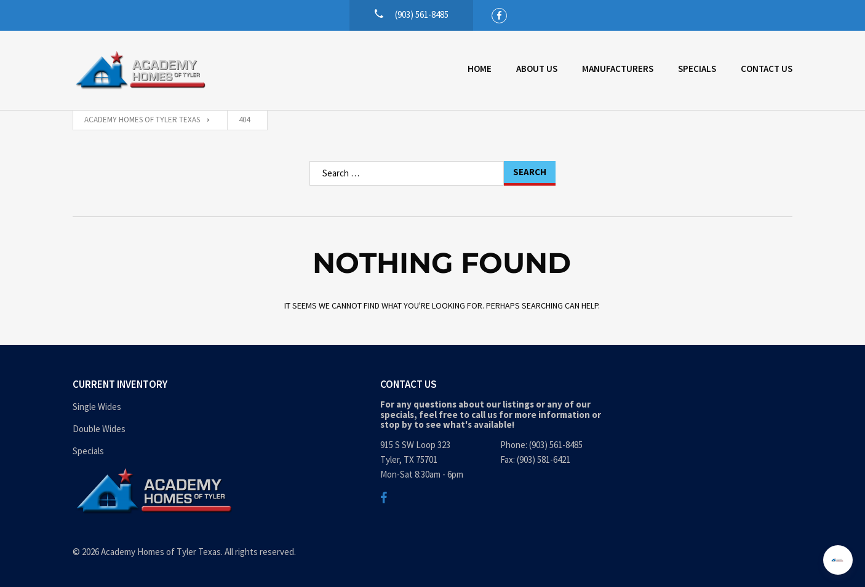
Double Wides (99, 429)
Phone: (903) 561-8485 (541, 445)
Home (480, 68)
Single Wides (97, 406)
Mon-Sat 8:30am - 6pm (421, 474)
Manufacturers (617, 68)
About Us (536, 68)
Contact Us (766, 68)
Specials (697, 68)
